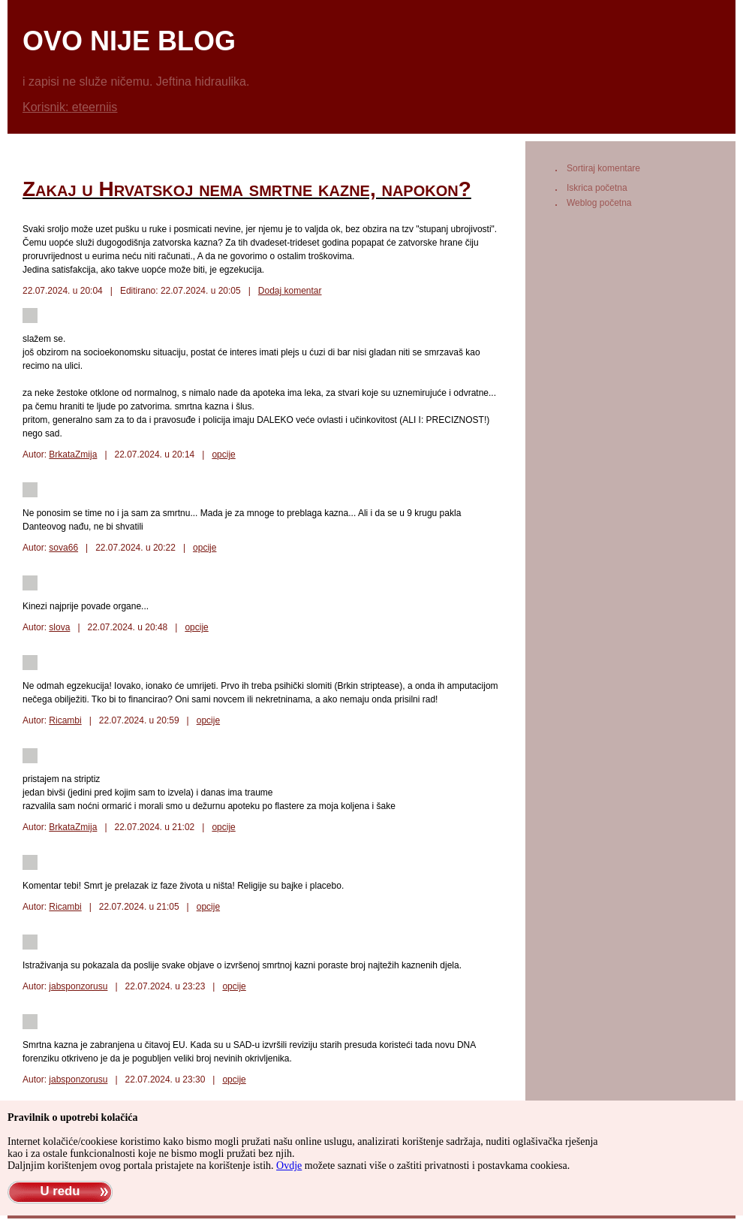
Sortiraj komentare (603, 168)
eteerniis (94, 107)
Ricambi (65, 720)
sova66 (63, 547)
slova (59, 627)
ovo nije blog (129, 41)
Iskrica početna (597, 188)
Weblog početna (599, 203)
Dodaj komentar (290, 290)
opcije (223, 454)
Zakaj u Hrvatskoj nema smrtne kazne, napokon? (247, 189)
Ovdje (289, 1165)
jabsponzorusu (78, 986)
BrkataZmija (73, 454)
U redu (60, 1191)
